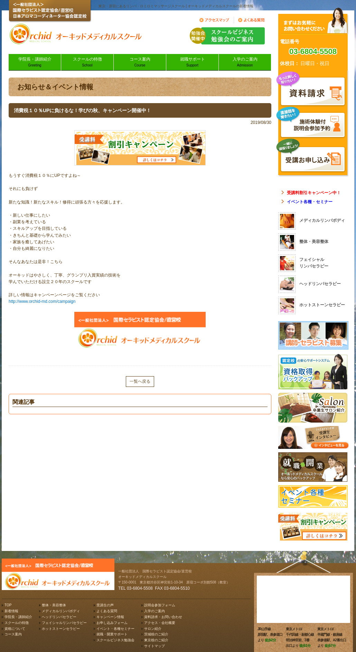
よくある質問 (106, 611)
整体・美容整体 (54, 605)
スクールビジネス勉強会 (115, 640)
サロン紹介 (152, 629)
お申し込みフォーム (112, 623)
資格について (14, 629)
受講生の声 (105, 605)
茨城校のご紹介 (156, 634)
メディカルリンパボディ (61, 611)
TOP (7, 605)
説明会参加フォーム (159, 605)
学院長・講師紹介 (35, 62)
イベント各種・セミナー (309, 201)
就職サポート (192, 62)
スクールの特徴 (87, 62)
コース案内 (140, 62)
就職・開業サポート (112, 634)
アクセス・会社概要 (159, 623)
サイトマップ (154, 646)
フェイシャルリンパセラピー (64, 623)
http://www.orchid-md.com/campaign (42, 301)
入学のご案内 (245, 62)
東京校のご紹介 (156, 640)
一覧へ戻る (140, 381)
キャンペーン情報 (110, 617)
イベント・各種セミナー (115, 629)
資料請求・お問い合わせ (163, 617)
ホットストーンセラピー (61, 629)
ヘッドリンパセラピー (59, 617)
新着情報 (11, 611)
